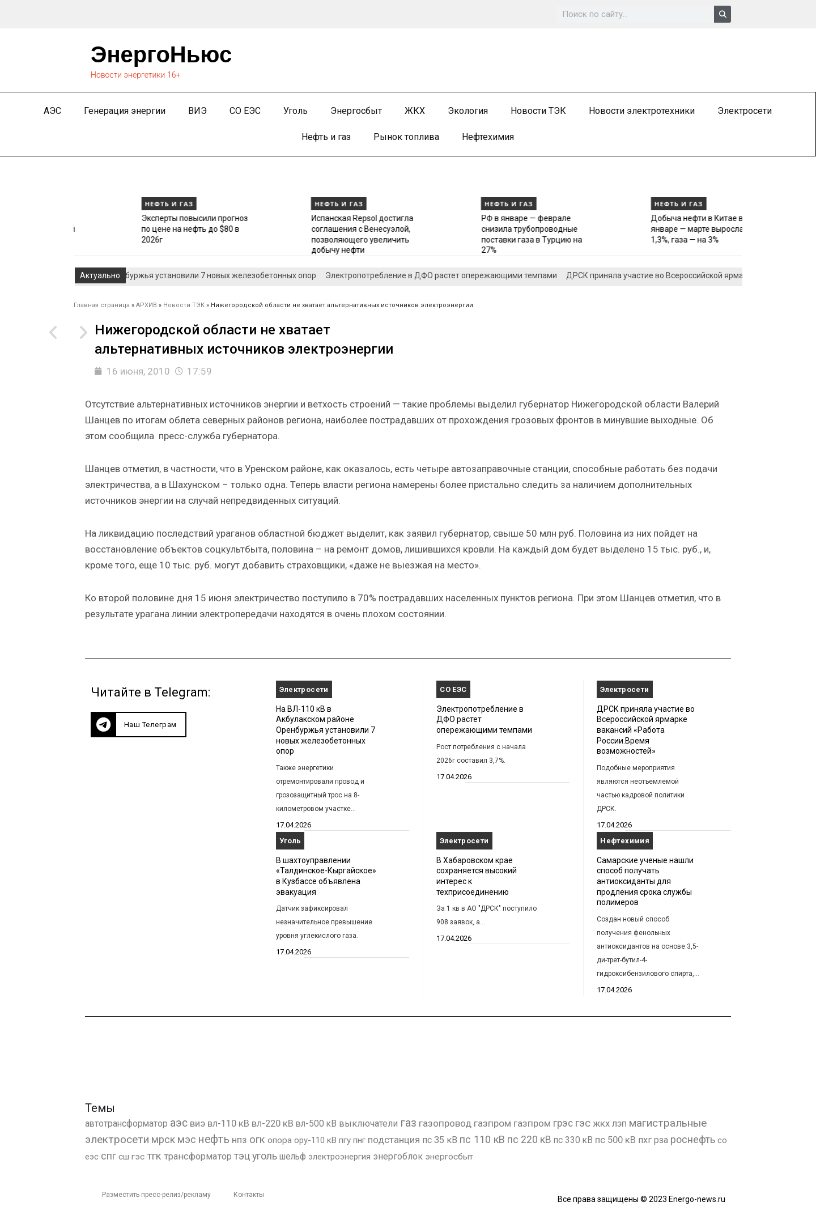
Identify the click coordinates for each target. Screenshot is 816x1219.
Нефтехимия (488, 136)
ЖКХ (415, 110)
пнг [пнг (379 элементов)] (359, 1140)
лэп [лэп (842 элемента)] (619, 1123)
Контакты (248, 1195)
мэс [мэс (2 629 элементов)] (186, 1139)
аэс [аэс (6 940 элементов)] (179, 1122)
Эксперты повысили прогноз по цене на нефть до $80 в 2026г (283, 229)
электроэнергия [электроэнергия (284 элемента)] (339, 1157)
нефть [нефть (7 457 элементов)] (214, 1139)
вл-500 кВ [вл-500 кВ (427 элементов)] (316, 1123)
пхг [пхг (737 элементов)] (645, 1140)
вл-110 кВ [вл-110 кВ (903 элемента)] (228, 1123)
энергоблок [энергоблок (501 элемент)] (398, 1156)
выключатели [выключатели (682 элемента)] (368, 1123)
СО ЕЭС (245, 110)
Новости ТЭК (538, 110)
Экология (468, 110)
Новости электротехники (642, 110)
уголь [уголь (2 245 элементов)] (264, 1156)
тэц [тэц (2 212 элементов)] (242, 1156)
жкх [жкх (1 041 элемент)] (601, 1123)
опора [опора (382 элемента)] (279, 1140)
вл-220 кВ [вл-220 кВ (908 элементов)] (273, 1123)
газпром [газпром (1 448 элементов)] (492, 1123)
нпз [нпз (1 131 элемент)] (239, 1139)
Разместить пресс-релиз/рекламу (156, 1195)
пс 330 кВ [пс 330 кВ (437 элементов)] (573, 1140)
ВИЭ (197, 110)
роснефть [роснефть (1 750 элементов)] (692, 1139)
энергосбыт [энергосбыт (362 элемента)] (449, 1157)
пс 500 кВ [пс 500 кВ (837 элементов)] (615, 1140)
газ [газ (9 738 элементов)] (408, 1122)
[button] (138, 724)
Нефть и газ (326, 136)
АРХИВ (146, 305)
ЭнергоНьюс (161, 54)
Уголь (295, 110)
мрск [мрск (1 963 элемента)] (163, 1139)
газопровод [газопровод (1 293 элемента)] (445, 1123)
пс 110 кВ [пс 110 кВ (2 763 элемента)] (482, 1139)
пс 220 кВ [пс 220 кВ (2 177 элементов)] (529, 1139)
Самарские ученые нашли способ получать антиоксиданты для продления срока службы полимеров (645, 881)
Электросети (744, 110)
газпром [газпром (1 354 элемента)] (532, 1123)
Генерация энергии (124, 110)
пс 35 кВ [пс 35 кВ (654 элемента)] (439, 1140)
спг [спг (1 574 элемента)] (108, 1156)
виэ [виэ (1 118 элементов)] (197, 1123)
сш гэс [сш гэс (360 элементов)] (131, 1157)
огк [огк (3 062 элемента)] (257, 1139)
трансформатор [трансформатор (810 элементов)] (198, 1156)
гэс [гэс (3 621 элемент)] (582, 1123)
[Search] (722, 14)
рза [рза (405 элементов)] (661, 1140)
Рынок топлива (406, 136)
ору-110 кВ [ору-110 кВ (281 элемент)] (315, 1140)
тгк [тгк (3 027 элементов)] (154, 1156)
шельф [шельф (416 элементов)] (292, 1157)
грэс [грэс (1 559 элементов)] (563, 1123)
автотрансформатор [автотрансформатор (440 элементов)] (126, 1123)
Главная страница (102, 305)
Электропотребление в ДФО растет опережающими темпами (447, 275)
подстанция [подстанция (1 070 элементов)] (394, 1139)
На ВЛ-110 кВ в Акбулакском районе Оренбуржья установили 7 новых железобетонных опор (325, 730)
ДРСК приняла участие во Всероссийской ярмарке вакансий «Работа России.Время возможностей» (646, 730)
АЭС (52, 110)
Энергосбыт (356, 110)
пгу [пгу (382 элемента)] (345, 1140)
